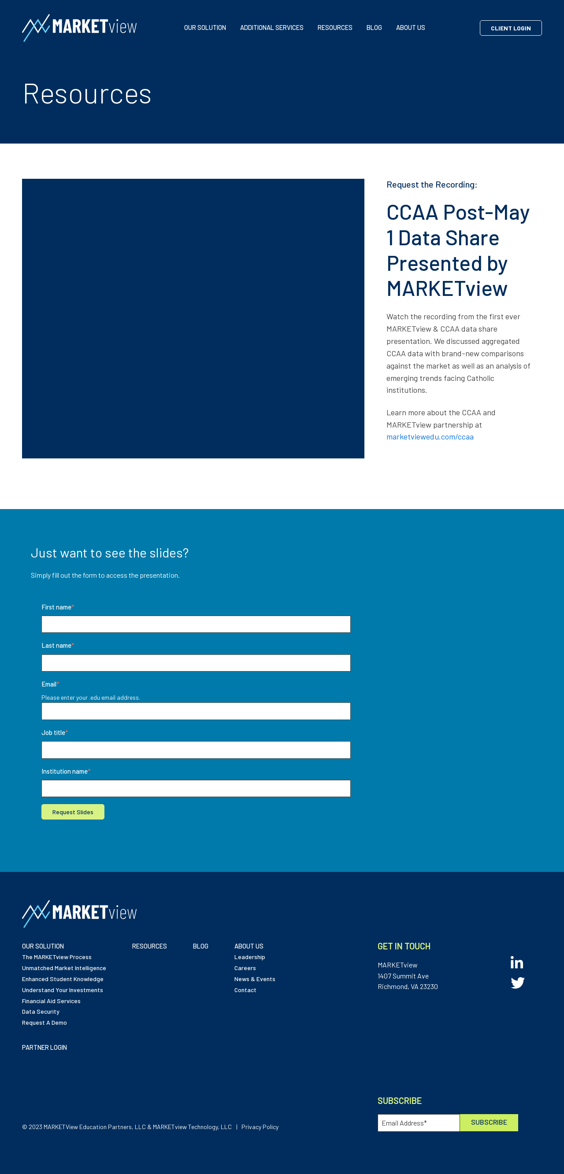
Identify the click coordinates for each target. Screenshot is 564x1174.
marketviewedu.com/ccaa (430, 436)
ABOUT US (410, 27)
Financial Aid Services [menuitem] (51, 1000)
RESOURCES (335, 27)
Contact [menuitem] (245, 989)
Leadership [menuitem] (249, 956)
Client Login (511, 28)
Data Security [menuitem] (40, 1011)
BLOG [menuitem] (200, 946)
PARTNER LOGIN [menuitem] (44, 1047)
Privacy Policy (259, 1126)
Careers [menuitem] (245, 967)
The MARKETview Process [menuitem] (57, 956)
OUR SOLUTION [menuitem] (43, 946)
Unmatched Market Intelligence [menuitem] (64, 967)
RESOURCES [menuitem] (149, 946)
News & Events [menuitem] (254, 978)
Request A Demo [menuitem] (44, 1022)
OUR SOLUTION (205, 27)
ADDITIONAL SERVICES (272, 27)
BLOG (374, 27)
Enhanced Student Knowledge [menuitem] (63, 978)
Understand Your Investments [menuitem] (62, 989)
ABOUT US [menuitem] (248, 946)
